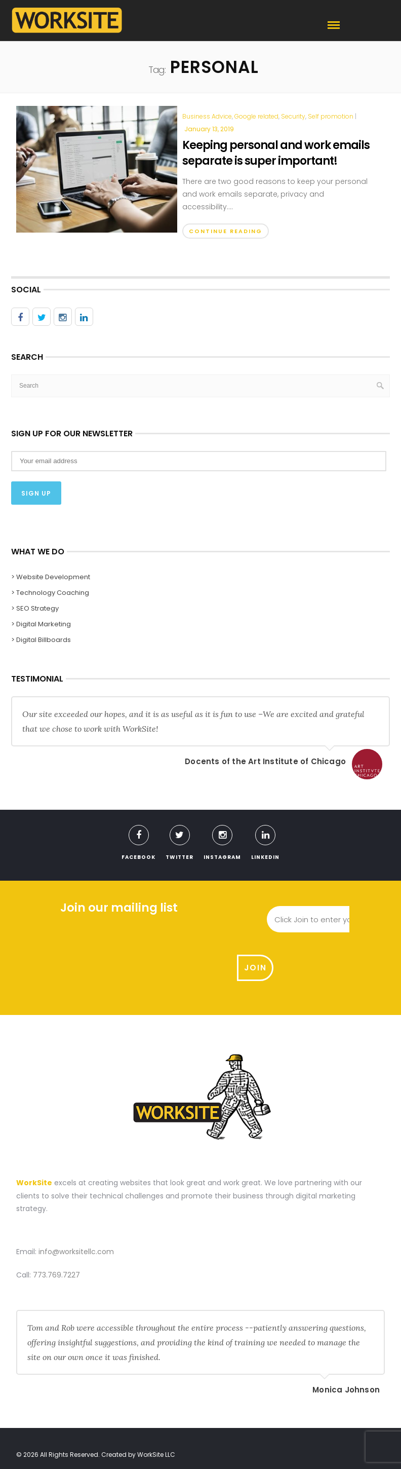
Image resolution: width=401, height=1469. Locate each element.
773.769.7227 (56, 1228)
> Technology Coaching (50, 592)
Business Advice (207, 116)
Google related (256, 116)
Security (293, 116)
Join (366, 919)
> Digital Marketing (41, 623)
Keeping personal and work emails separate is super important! (276, 153)
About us (206, 1429)
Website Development (97, 1429)
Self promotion (330, 116)
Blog (239, 1429)
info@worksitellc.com (76, 1205)
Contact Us (278, 1429)
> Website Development (50, 576)
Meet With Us (328, 1429)
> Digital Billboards (41, 639)
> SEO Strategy (35, 608)
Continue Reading (225, 231)
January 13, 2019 (209, 129)
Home (44, 1429)
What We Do (161, 1429)
